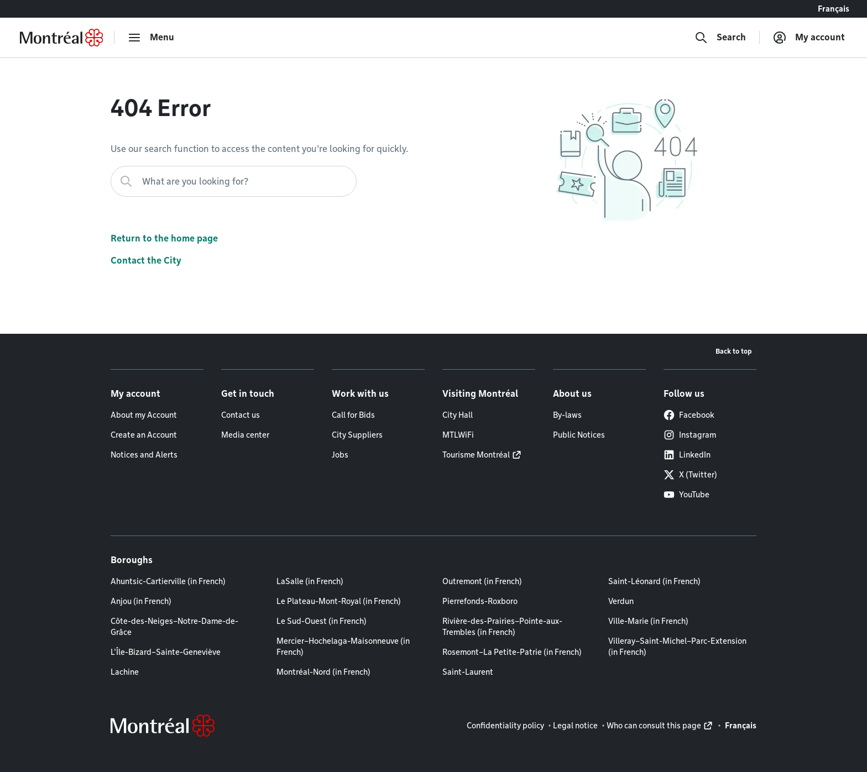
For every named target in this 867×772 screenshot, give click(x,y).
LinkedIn (687, 454)
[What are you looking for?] (234, 181)
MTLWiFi (458, 434)
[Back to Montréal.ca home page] (61, 38)
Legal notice (575, 725)
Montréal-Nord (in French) (323, 672)
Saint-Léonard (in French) (654, 581)
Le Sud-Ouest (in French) (321, 621)
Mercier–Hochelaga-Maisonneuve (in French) (343, 647)
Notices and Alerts (144, 454)
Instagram (690, 434)
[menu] (151, 38)
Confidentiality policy (505, 725)
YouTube (686, 494)
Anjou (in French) (141, 601)
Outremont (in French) (482, 581)
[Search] (720, 38)
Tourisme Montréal (476, 454)
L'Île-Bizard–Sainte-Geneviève (166, 652)
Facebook (689, 415)
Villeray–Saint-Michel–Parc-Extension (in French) (677, 647)
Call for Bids (353, 415)
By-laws (567, 415)
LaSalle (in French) (309, 581)
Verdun (621, 601)
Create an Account (144, 434)
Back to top (733, 351)
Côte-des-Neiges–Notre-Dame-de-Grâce (174, 627)
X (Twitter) (690, 474)
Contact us (240, 415)
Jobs (340, 454)
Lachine (125, 672)
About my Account (144, 415)
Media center (245, 434)
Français (833, 8)
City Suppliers (357, 434)
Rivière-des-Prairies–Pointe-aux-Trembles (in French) (502, 627)
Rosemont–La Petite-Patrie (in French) (512, 652)
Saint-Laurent (467, 672)
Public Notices (579, 434)
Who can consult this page (654, 725)
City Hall (457, 415)
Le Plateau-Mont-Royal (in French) (338, 601)
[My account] (809, 38)
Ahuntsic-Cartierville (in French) (168, 581)
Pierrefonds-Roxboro (480, 601)
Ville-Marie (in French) (648, 621)
